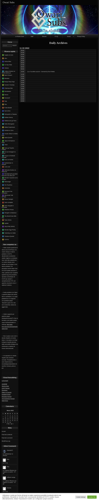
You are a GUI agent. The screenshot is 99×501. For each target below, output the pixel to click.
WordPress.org (6, 441)
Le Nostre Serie (19, 36)
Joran (6, 144)
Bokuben (6, 78)
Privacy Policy (81, 36)
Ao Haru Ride (8, 64)
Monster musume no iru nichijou (10, 178)
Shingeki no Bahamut (10, 213)
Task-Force (5, 400)
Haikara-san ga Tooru (10, 120)
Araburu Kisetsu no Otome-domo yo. (8, 72)
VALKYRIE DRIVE (9, 226)
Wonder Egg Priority (10, 229)
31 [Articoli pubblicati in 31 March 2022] (10, 422)
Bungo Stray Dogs (9, 81)
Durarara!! (7, 98)
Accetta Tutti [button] (91, 497)
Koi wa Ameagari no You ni (9, 152)
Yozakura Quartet (9, 236)
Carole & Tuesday (9, 85)
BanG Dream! (8, 75)
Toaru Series (8, 220)
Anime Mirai (7, 61)
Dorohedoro (7, 91)
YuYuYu (6, 239)
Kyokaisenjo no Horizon (7, 163)
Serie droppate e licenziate (8, 206)
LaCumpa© (5, 380)
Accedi (4, 431)
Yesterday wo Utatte (10, 233)
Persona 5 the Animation (7, 192)
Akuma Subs (5, 386)
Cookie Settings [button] (80, 497)
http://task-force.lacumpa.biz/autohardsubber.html (9, 326)
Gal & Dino (7, 111)
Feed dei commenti (7, 438)
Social (68, 36)
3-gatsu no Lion (8, 55)
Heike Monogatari (9, 124)
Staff (32, 36)
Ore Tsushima (8, 185)
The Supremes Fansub (8, 398)
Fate (5, 101)
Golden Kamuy (8, 117)
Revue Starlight (8, 199)
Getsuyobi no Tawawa (10, 114)
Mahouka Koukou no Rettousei (9, 170)
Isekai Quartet (8, 137)
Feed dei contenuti (7, 434)
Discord (44, 36)
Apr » (12, 424)
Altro (5, 58)
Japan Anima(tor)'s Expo (8, 141)
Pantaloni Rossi (6, 394)
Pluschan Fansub (6, 396)
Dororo (6, 94)
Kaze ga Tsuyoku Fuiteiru (8, 148)
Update (6, 223)
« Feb (7, 424)
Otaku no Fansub (6, 392)
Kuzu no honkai (8, 159)
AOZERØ (4, 384)
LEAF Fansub (5, 388)
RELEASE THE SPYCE (7, 196)
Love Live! (7, 166)
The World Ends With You (9, 216)
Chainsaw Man (8, 88)
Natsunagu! (7, 181)
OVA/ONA (7, 188)
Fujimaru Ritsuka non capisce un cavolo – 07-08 (9, 472)
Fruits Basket (8, 107)
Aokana (6, 68)
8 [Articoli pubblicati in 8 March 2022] (5, 417)
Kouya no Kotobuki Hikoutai (8, 156)
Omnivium (4, 390)
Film (5, 104)
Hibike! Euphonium (9, 127)
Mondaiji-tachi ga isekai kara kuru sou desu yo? (9, 174)
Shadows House (9, 209)
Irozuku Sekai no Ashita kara (10, 134)
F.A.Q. (56, 36)
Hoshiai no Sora (8, 130)
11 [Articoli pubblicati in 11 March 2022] (12, 417)
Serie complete (8, 202)
